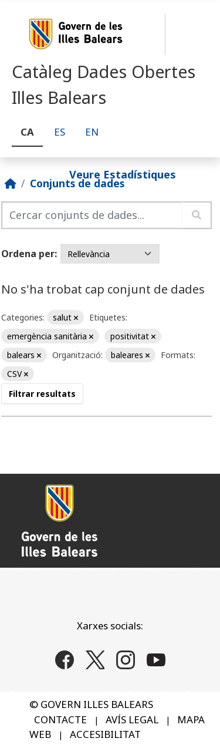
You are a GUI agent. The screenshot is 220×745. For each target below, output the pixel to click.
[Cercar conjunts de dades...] (91, 215)
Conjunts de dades (77, 183)
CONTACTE (60, 719)
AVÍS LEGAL (132, 719)
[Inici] (10, 183)
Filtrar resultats (42, 393)
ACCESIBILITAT (105, 734)
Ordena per (28, 253)
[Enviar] (197, 215)
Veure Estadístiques (122, 174)
